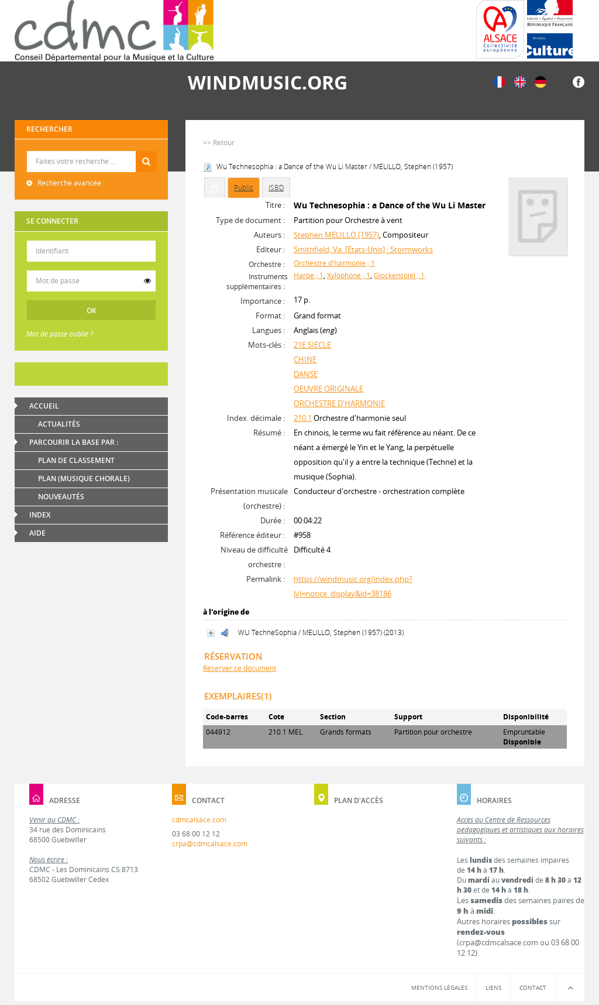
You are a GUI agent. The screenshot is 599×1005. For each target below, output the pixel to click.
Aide (37, 533)
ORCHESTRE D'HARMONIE (339, 403)
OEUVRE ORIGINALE (328, 388)
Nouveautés (61, 497)
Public (243, 188)
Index (39, 515)
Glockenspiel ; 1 (399, 275)
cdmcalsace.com (199, 820)
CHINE (305, 359)
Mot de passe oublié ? (59, 334)
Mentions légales (439, 987)
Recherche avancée (68, 183)
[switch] (147, 280)
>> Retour (219, 143)
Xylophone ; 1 (348, 275)
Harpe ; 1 (308, 275)
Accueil (44, 406)
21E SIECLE (312, 344)
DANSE (306, 374)
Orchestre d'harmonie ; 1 (334, 263)
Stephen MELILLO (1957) (336, 234)
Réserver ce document (239, 668)
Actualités (59, 424)
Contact (532, 987)
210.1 (303, 418)
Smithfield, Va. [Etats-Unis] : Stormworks (363, 249)
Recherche (91, 151)
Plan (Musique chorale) (84, 478)
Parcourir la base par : (73, 442)
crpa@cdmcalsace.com (209, 844)
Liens (493, 987)
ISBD (276, 188)
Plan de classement (76, 460)
